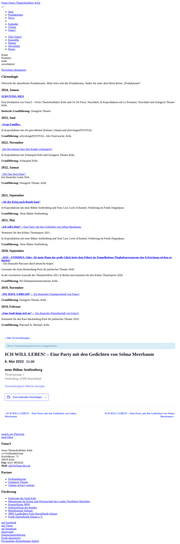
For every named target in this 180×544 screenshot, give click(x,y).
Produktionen (15, 14)
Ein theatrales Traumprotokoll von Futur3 (40, 294)
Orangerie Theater (18, 482)
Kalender (13, 24)
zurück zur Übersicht (12, 434)
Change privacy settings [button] (21, 485)
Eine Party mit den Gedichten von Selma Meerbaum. (41, 226)
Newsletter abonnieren (13, 69)
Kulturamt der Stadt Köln (22, 498)
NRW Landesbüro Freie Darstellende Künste (32, 513)
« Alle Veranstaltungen (17, 338)
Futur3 (12, 30)
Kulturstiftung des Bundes (22, 507)
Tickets (12, 27)
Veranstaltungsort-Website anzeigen (25, 386)
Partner (12, 42)
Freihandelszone (17, 479)
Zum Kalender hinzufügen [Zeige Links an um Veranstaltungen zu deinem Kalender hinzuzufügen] (27, 397)
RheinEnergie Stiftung (20, 510)
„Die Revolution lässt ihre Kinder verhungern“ (26, 149)
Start (10, 11)
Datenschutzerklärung (13, 534)
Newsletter (14, 46)
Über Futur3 (15, 36)
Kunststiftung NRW (19, 504)
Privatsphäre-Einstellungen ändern (20, 541)
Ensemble (13, 39)
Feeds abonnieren (11, 537)
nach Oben (7, 437)
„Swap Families (10, 124)
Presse (11, 49)
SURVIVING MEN (12, 96)
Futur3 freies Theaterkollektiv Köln (20, 2)
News (11, 17)
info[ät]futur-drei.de (19, 465)
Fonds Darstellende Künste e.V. (25, 516)
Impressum (7, 531)
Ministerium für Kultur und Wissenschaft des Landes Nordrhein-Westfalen (49, 501)
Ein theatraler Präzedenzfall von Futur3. (40, 313)
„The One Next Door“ (13, 174)
